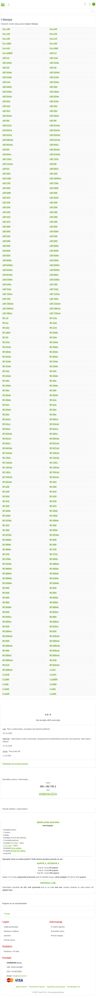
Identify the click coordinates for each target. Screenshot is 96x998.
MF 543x (53, 414)
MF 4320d (6, 511)
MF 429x (53, 381)
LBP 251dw (7, 96)
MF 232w (53, 337)
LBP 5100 (6, 236)
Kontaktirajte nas (73, 987)
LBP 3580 (6, 227)
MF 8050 (53, 617)
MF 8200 (5, 626)
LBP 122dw (7, 63)
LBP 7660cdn (7, 308)
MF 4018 (5, 496)
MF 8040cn (6, 617)
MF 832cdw (54, 477)
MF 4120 (53, 496)
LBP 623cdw (55, 130)
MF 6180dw (54, 583)
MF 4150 (5, 506)
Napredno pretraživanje (56, 987)
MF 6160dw (7, 583)
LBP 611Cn (7, 125)
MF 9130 (53, 660)
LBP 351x (6, 111)
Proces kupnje (57, 935)
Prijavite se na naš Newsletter (14, 904)
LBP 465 (53, 121)
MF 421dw (6, 376)
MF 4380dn (54, 520)
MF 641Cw (54, 429)
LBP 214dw (54, 77)
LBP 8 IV (53, 53)
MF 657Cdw (54, 443)
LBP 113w (54, 58)
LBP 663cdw (55, 149)
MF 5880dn (6, 573)
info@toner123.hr (20, 976)
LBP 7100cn (7, 294)
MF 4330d (54, 511)
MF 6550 (53, 593)
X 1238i (5, 684)
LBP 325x (53, 106)
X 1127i (53, 670)
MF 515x (5, 405)
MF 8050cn (6, 622)
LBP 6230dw (7, 265)
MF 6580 (5, 602)
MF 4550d (54, 530)
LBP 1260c (6, 178)
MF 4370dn (6, 520)
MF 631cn (6, 424)
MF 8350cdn (55, 641)
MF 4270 (53, 506)
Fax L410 (6, 48)
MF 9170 (5, 665)
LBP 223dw (54, 82)
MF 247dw (6, 347)
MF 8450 (5, 651)
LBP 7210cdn (55, 304)
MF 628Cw (54, 419)
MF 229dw (54, 333)
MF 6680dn (54, 607)
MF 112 (5, 318)
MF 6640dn (6, 607)
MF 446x (5, 390)
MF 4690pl (6, 549)
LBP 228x (53, 87)
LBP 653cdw (7, 145)
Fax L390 (53, 43)
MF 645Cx (54, 434)
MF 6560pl (54, 598)
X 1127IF (6, 675)
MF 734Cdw (7, 463)
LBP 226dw (7, 87)
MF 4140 (53, 501)
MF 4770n (54, 554)
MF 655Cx (6, 443)
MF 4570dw (54, 535)
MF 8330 (53, 631)
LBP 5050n (54, 231)
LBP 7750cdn (55, 313)
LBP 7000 (53, 284)
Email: (9, 976)
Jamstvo (7, 935)
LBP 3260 (6, 212)
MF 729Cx (6, 458)
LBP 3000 (53, 193)
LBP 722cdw (7, 164)
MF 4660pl (6, 545)
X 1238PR (54, 679)
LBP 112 (5, 58)
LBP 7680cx (7, 313)
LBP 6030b (6, 260)
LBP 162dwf (54, 72)
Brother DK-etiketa (18, 851)
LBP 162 (53, 68)
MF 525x (53, 410)
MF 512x (53, 400)
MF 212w (53, 323)
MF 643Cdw (7, 434)
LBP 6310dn (7, 270)
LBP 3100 (6, 202)
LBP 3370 (6, 222)
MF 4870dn (6, 564)
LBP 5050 (6, 231)
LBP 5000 (53, 227)
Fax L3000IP (7, 53)
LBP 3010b (54, 198)
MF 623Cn (6, 419)
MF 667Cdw (54, 448)
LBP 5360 (6, 241)
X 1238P (5, 679)
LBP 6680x (54, 275)
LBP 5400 (53, 241)
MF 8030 (5, 612)
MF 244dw (54, 342)
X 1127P (53, 675)
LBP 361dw (7, 116)
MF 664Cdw (7, 448)
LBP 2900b (54, 188)
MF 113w (53, 318)
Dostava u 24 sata (11, 951)
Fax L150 (53, 34)
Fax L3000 (54, 48)
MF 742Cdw (7, 467)
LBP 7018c (54, 289)
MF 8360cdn (7, 646)
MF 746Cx (6, 472)
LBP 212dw (7, 77)
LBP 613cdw (55, 125)
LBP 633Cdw (55, 135)
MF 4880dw (54, 564)
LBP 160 (5, 68)
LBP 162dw (7, 72)
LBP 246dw (54, 92)
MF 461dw (6, 395)
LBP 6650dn (54, 270)
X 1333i (53, 689)
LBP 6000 (6, 246)
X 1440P (53, 694)
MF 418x (5, 371)
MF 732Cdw (54, 458)
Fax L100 (6, 29)
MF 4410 (5, 525)
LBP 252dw (54, 96)
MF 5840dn (54, 569)
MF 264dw (54, 352)
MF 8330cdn (7, 636)
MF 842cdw (7, 482)
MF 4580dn (6, 540)
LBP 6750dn (7, 280)
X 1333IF (6, 694)
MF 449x (53, 390)
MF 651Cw (6, 439)
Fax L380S (6, 43)
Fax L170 (53, 39)
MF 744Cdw (54, 467)
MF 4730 (53, 549)
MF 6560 (5, 598)
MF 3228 (53, 487)
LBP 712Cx (54, 159)
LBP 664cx (6, 154)
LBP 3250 (53, 207)
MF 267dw (6, 357)
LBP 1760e (54, 183)
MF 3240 (5, 492)
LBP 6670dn (7, 275)
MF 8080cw (54, 622)
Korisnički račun (57, 931)
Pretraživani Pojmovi (37, 987)
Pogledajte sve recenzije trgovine (15, 764)
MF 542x (5, 414)
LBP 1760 (6, 183)
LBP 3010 (6, 198)
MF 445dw (54, 386)
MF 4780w (6, 559)
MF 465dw (6, 400)
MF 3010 (53, 482)
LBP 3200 (53, 202)
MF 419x (53, 371)
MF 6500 (5, 588)
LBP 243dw (7, 92)
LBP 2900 (6, 188)
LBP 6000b (54, 246)
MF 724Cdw (7, 453)
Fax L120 (53, 29)
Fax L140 (6, 34)
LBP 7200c (54, 299)
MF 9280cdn (7, 670)
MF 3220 (5, 487)
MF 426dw (54, 376)
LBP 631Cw (7, 135)
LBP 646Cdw (7, 140)
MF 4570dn (6, 535)
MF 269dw (54, 357)
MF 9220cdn (55, 665)
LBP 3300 (53, 212)
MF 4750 (5, 554)
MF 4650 (53, 540)
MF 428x (5, 381)
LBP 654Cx (54, 145)
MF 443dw (6, 386)
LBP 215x (6, 82)
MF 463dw (54, 395)
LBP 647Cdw (55, 140)
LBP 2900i (6, 193)
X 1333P (5, 689)
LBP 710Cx (6, 159)
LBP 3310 (6, 217)
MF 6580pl (54, 602)
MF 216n (5, 328)
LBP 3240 (6, 207)
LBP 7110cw (55, 294)
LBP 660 (5, 149)
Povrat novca (9, 940)
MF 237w (6, 342)
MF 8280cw (7, 631)
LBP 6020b (54, 251)
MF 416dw (54, 366)
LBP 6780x (6, 284)
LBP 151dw (54, 63)
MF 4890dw (7, 569)
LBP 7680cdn (55, 308)
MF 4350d (54, 516)
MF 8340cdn (55, 636)
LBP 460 (5, 121)
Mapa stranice (21, 987)
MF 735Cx (54, 463)
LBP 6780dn (54, 280)
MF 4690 (53, 545)
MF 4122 (5, 501)
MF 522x (53, 405)
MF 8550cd (6, 655)
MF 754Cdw (7, 477)
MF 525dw (6, 410)
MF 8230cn (54, 626)
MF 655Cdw (54, 439)
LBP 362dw (54, 116)
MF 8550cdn (55, 655)
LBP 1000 (6, 174)
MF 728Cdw (54, 453)
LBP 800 (53, 164)
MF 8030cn (54, 612)
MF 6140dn (54, 578)
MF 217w (53, 328)
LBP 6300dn (54, 265)
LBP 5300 (53, 236)
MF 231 (5, 337)
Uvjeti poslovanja (11, 927)
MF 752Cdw (54, 472)
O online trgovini (58, 927)
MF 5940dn (54, 573)
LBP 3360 (53, 217)
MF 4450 (5, 530)
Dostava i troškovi (11, 931)
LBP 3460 (53, 222)
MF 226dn (6, 333)
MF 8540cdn (55, 651)
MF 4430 (53, 525)
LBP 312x (6, 106)
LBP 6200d (54, 260)
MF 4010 (53, 492)
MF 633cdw (54, 424)
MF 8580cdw (7, 660)
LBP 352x (53, 111)
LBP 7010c (6, 289)
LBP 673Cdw (55, 154)
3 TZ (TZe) (7, 846)
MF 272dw (6, 361)
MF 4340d (6, 516)
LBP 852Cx (54, 169)
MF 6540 (5, 593)
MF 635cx (6, 429)
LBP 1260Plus (55, 178)
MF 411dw (6, 366)
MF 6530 (53, 588)
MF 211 (5, 323)
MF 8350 (5, 641)
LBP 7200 (6, 299)
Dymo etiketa (16, 848)
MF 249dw (54, 347)
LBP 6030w (54, 255)
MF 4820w (54, 559)
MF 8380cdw (55, 646)
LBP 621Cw (7, 130)
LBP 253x (6, 101)
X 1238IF (53, 684)
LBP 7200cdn (7, 304)
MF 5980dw (7, 578)
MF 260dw (6, 352)
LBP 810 (5, 169)
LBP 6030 (6, 255)
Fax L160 (6, 39)
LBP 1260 (53, 174)
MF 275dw (54, 361)
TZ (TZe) (14, 843)
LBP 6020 (6, 251)
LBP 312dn (54, 101)
